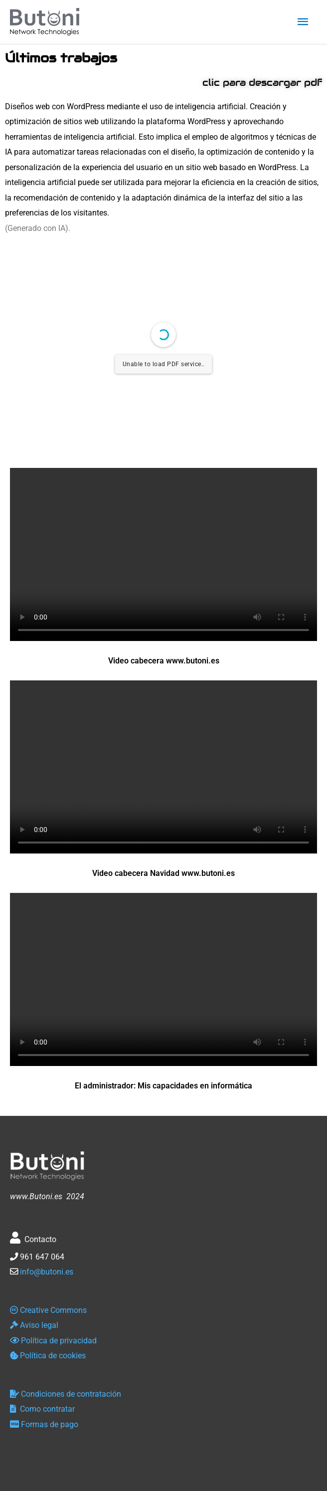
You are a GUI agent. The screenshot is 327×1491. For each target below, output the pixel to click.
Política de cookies (48, 1355)
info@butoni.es (46, 1272)
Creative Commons (48, 1310)
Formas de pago (44, 1424)
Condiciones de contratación (65, 1394)
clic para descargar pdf (262, 82)
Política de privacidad (53, 1340)
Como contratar (42, 1409)
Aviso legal (34, 1325)
